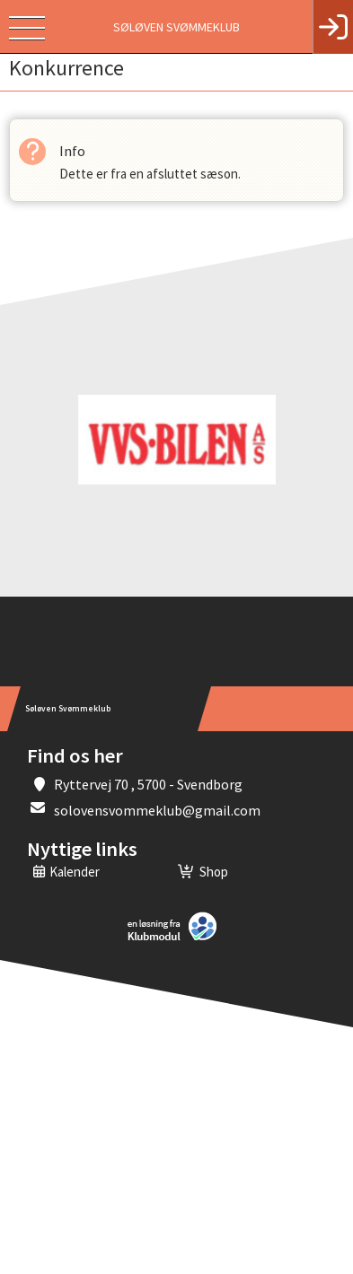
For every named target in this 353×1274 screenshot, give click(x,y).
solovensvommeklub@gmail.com (157, 810)
